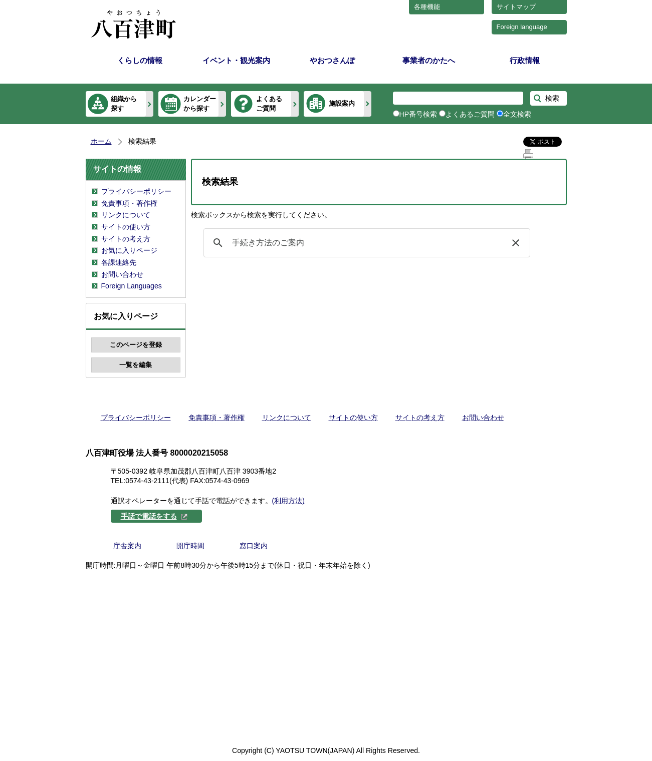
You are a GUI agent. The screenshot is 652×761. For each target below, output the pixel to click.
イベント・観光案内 (236, 60)
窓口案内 (254, 546)
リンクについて (125, 215)
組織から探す (124, 103)
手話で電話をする (154, 516)
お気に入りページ (129, 250)
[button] (516, 243)
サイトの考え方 (125, 239)
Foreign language (522, 27)
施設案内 (342, 103)
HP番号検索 (418, 114)
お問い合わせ (122, 274)
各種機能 (427, 7)
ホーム (101, 141)
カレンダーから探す (199, 103)
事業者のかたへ (428, 60)
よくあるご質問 (269, 103)
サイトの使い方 (125, 227)
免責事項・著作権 (129, 203)
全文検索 (517, 114)
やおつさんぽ (332, 60)
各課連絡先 (118, 262)
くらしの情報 (139, 60)
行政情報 (525, 60)
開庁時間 (190, 546)
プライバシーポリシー (136, 191)
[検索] (365, 243)
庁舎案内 (127, 546)
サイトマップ (516, 7)
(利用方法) (288, 501)
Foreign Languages (131, 286)
